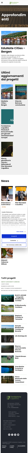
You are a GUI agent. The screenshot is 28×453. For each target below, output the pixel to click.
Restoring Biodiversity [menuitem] (9, 421)
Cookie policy (7, 228)
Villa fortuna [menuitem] (7, 427)
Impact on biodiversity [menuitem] (9, 425)
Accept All (14, 236)
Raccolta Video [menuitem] (7, 429)
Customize (14, 240)
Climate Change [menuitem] (7, 423)
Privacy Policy (4, 446)
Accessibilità (21, 446)
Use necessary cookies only (13, 244)
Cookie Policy (12, 446)
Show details (20, 231)
